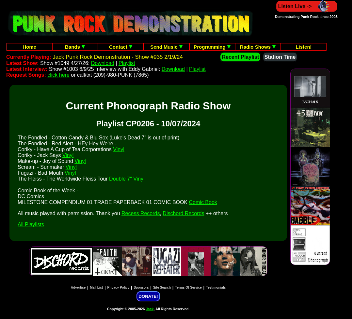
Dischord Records (183, 213)
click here (58, 75)
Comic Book (203, 202)
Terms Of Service (188, 287)
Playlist (127, 63)
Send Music (166, 47)
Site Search (162, 287)
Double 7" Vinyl (127, 179)
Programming (212, 47)
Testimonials (216, 287)
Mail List (96, 287)
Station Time (280, 57)
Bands (75, 47)
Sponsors (141, 287)
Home (29, 47)
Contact (121, 47)
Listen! (304, 47)
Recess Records (140, 213)
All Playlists (31, 224)
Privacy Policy (118, 287)
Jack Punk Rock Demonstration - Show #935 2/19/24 (118, 57)
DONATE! (148, 296)
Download (102, 63)
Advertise (78, 287)
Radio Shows (258, 47)
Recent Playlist (240, 57)
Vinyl (118, 149)
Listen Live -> (306, 6)
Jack (150, 309)
